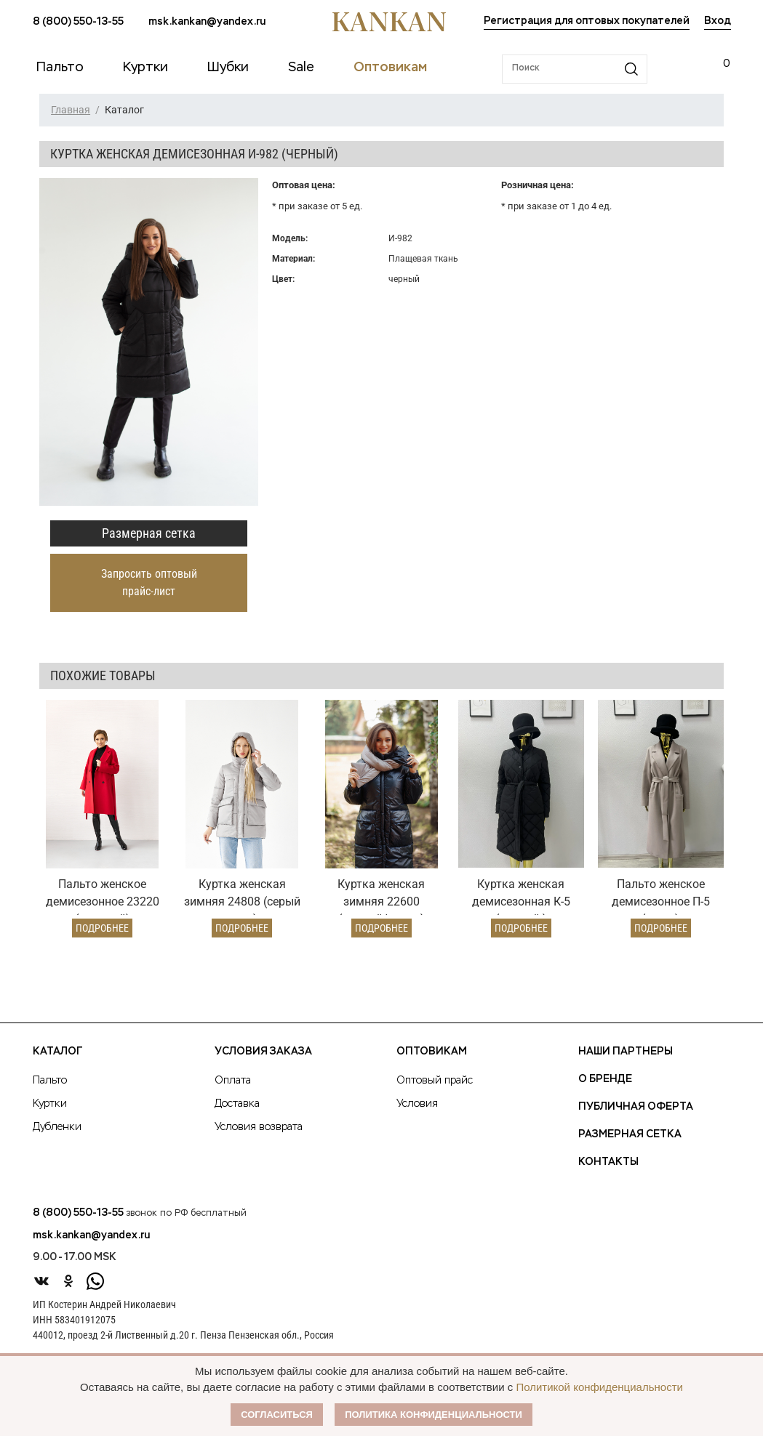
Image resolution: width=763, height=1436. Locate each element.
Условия (417, 1104)
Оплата (233, 1081)
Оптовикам (431, 1051)
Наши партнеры (625, 1051)
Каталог (57, 1051)
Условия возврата (259, 1127)
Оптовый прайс (434, 1081)
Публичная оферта (635, 1107)
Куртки (50, 1104)
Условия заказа (263, 1051)
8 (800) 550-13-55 (78, 22)
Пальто (50, 1081)
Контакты (608, 1162)
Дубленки (57, 1127)
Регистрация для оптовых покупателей (587, 21)
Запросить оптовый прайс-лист (149, 582)
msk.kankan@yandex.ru (206, 22)
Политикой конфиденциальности (599, 1387)
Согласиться (277, 1414)
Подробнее (102, 928)
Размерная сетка (149, 533)
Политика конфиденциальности (433, 1414)
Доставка (237, 1104)
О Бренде (605, 1079)
